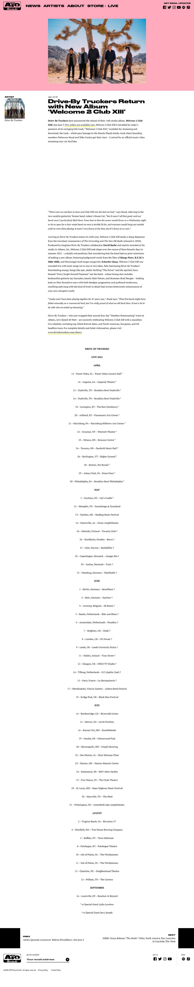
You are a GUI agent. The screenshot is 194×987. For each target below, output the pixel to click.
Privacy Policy (43, 970)
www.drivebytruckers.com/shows (65, 332)
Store (95, 6)
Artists (53, 6)
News (33, 6)
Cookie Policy (56, 970)
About (75, 6)
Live (113, 6)
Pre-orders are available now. (80, 124)
